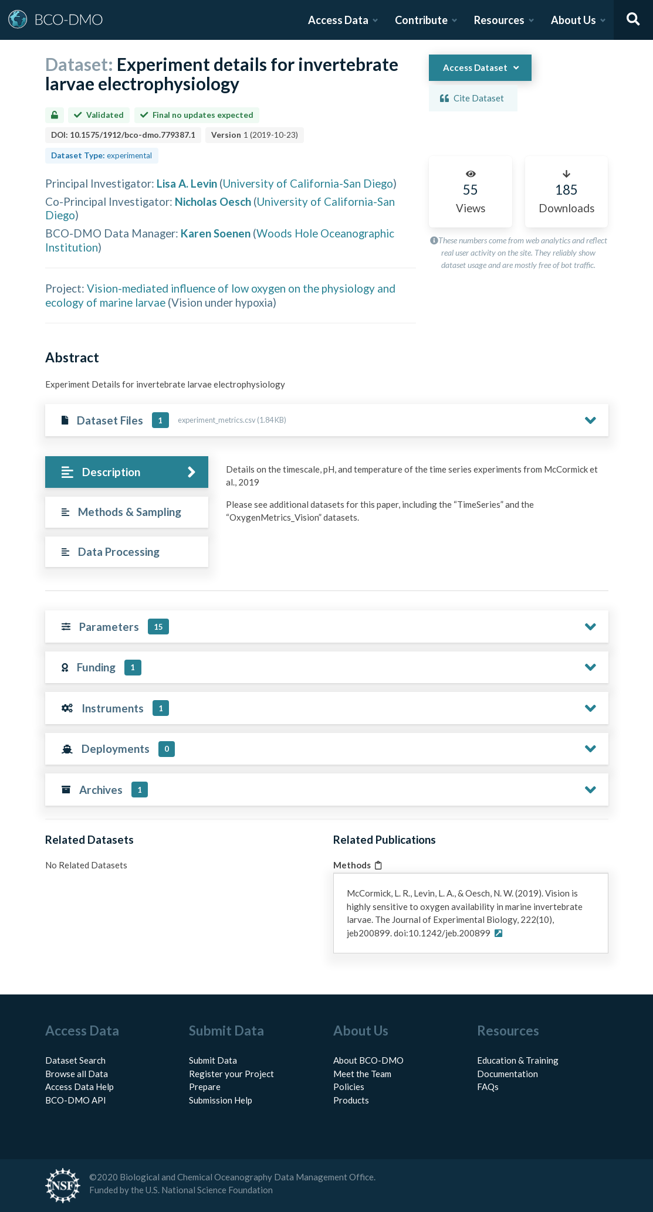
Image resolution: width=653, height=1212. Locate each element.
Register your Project (231, 1073)
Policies (348, 1086)
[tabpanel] (413, 498)
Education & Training (518, 1060)
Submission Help (220, 1100)
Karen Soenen (216, 233)
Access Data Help (79, 1086)
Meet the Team (362, 1073)
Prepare (205, 1086)
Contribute (421, 19)
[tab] (127, 472)
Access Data (338, 19)
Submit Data (213, 1060)
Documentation (507, 1073)
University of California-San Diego (308, 183)
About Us (573, 19)
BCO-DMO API (75, 1100)
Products (351, 1100)
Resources (499, 19)
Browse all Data (76, 1073)
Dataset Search (75, 1060)
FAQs (488, 1086)
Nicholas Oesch (213, 201)
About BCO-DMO (368, 1060)
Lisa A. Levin (187, 183)
